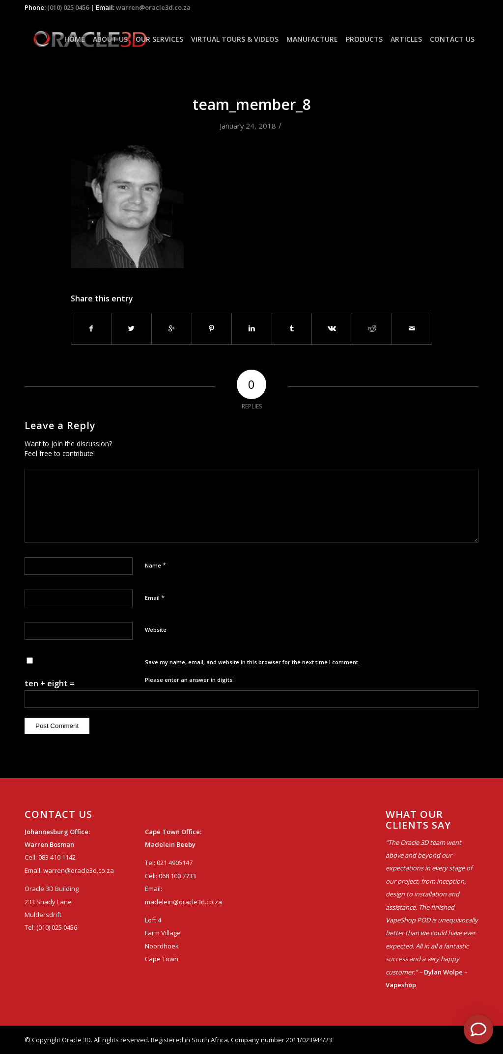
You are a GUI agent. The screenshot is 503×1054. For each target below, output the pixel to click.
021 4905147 (175, 862)
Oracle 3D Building (52, 888)
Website (156, 629)
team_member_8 (252, 104)
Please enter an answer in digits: (189, 679)
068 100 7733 (177, 875)
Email (155, 597)
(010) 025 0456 (68, 7)
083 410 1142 (57, 857)
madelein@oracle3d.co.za (183, 901)
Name (155, 565)
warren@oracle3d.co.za (153, 7)
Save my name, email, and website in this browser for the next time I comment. (252, 662)
